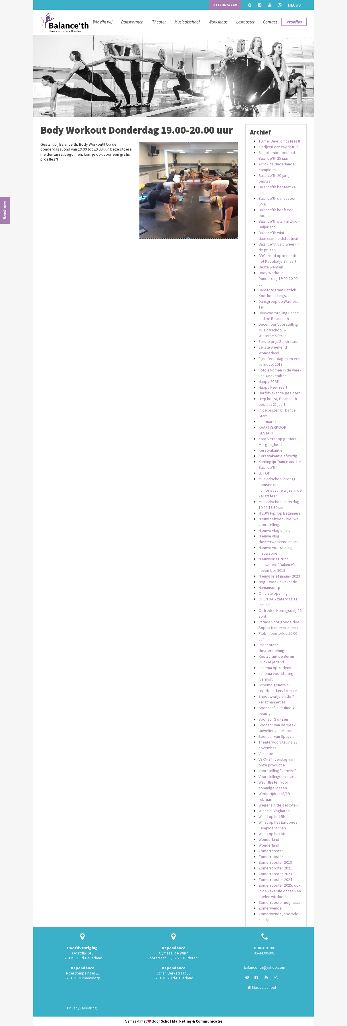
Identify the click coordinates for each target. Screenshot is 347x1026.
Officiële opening (273, 593)
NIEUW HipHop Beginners (280, 513)
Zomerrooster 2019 (275, 862)
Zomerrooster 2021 (275, 868)
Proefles (294, 22)
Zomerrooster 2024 (275, 879)
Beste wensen (271, 267)
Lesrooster (245, 22)
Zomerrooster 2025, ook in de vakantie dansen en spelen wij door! (280, 891)
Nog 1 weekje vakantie (278, 581)
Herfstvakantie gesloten (279, 393)
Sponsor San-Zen (273, 719)
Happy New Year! (273, 387)
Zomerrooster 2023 (275, 873)
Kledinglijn (225, 4)
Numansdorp (269, 587)
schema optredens (275, 667)
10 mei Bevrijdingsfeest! (279, 141)
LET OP (264, 473)
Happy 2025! (269, 381)
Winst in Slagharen (274, 810)
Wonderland (269, 839)
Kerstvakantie (271, 450)
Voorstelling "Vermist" (277, 770)
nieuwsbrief (269, 553)
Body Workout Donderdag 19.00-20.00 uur (278, 278)
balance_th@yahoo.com (264, 967)
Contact (270, 22)
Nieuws (294, 5)
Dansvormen (132, 22)
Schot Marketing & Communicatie (191, 1021)
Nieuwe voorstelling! (276, 547)
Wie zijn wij (103, 22)
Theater (159, 22)
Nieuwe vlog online (275, 530)
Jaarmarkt (267, 421)
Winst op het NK (272, 833)
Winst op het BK (272, 816)
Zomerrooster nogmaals (280, 902)
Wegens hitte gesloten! (279, 805)
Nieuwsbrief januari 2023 (279, 576)
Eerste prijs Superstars (278, 341)
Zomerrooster (271, 850)
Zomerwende (270, 908)
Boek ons (4, 210)
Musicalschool (187, 22)
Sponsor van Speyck (276, 736)
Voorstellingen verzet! (278, 776)
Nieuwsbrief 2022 (273, 559)
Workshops (218, 22)
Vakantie (266, 753)
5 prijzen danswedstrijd (279, 146)
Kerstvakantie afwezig (278, 455)
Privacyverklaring (82, 1008)
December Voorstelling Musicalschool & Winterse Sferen (278, 330)
